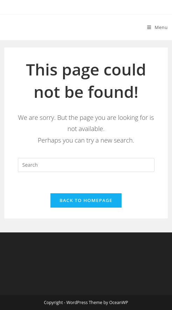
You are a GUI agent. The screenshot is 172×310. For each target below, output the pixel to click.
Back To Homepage (86, 200)
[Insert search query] (86, 165)
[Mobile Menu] (157, 27)
